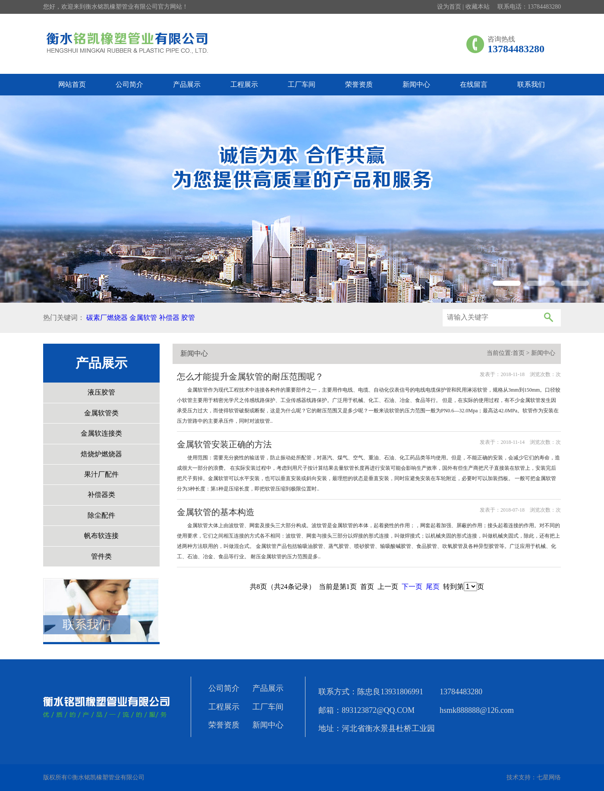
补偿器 (169, 317)
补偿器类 (101, 494)
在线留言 (474, 84)
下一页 (412, 586)
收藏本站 (478, 6)
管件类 (101, 556)
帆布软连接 (101, 535)
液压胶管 (101, 392)
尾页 (433, 586)
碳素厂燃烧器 (107, 317)
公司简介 (129, 84)
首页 (519, 353)
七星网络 (549, 777)
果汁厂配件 (101, 474)
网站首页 (72, 84)
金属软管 (143, 317)
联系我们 (531, 84)
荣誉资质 (359, 84)
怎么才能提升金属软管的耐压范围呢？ (250, 376)
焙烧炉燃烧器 (101, 454)
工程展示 (244, 84)
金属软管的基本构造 (216, 512)
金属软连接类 (101, 433)
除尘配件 (101, 515)
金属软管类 (101, 413)
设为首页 (449, 6)
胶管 (188, 317)
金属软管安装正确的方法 (224, 444)
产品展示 (187, 84)
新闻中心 (416, 84)
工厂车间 (301, 84)
